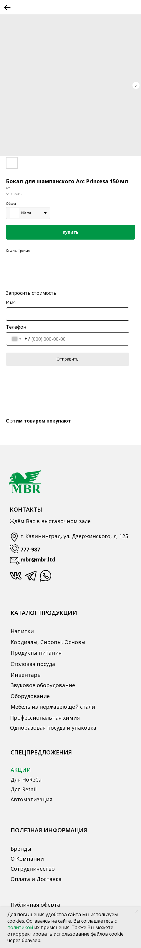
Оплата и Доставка (36, 878)
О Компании (27, 858)
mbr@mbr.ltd (38, 559)
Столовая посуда (33, 663)
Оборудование (30, 696)
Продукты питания (36, 652)
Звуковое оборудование (43, 685)
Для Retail (24, 789)
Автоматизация (31, 799)
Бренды (21, 848)
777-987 (30, 549)
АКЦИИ (21, 769)
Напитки (22, 631)
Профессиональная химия (45, 717)
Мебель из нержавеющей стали (53, 706)
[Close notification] (137, 911)
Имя (11, 302)
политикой (20, 927)
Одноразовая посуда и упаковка (53, 727)
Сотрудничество (33, 868)
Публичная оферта (35, 904)
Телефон (16, 327)
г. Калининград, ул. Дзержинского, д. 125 (74, 536)
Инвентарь (26, 674)
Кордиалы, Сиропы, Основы (48, 642)
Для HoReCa (26, 779)
